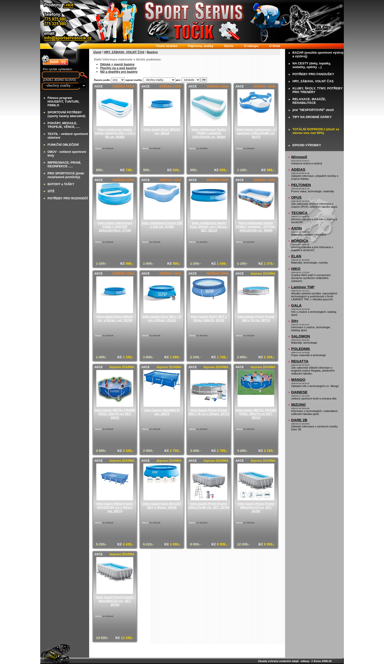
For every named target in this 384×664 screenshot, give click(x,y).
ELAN (296, 256)
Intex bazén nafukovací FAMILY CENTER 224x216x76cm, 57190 (115, 226)
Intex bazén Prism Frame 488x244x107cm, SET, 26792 (256, 507)
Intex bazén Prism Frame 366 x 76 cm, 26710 (256, 318)
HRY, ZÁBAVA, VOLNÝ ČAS (124, 52)
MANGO (298, 379)
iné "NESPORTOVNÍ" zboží (313, 110)
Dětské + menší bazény (117, 64)
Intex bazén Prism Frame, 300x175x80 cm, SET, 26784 (209, 505)
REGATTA (299, 361)
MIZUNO (298, 404)
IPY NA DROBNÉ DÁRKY (312, 117)
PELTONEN (301, 185)
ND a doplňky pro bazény (119, 71)
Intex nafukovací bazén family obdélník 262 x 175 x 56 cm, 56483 (115, 133)
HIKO (295, 268)
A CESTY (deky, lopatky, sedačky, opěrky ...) (311, 65)
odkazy (305, 661)
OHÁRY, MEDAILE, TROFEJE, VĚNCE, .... (64, 125)
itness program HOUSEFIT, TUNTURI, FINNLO (63, 101)
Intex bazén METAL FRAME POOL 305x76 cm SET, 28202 (115, 413)
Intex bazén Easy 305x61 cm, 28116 (162, 131)
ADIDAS (298, 169)
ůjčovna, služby (200, 46)
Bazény (152, 52)
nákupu (251, 46)
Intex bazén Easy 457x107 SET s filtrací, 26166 (162, 505)
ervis (228, 46)
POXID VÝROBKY (306, 145)
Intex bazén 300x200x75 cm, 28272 (162, 412)
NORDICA (299, 241)
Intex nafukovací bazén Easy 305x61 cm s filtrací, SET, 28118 (209, 226)
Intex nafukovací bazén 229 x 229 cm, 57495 (162, 225)
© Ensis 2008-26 (321, 661)
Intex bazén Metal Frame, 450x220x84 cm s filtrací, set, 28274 (114, 507)
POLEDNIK (300, 349)
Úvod (97, 52)
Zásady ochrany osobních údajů (278, 661)
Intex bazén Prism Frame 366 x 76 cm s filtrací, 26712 (208, 412)
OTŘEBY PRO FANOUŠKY (313, 74)
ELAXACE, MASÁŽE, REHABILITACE (309, 101)
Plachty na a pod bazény (118, 68)
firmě (274, 46)
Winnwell (299, 157)
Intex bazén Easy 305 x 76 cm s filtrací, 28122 (162, 318)
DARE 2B (299, 420)
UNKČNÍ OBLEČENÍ (63, 144)
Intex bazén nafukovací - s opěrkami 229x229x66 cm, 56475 (256, 133)
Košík (54, 61)
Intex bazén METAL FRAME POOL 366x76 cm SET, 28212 (256, 413)
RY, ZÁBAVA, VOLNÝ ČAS (313, 81)
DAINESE (299, 392)
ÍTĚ (51, 191)
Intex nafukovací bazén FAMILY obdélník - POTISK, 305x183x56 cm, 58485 (256, 226)
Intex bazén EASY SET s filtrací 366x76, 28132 (209, 318)
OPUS (296, 197)
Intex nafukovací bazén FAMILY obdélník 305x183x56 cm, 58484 (209, 133)
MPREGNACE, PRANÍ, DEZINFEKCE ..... (64, 164)
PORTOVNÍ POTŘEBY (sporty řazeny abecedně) (66, 114)
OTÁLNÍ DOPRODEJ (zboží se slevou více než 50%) (315, 131)
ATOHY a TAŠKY (61, 184)
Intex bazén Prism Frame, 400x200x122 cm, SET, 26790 (115, 600)
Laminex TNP (302, 287)
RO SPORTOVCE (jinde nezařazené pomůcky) (66, 175)
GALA (296, 305)
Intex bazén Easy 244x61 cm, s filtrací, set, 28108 (114, 318)
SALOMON (300, 336)
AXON (296, 228)
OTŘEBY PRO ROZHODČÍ (68, 198)
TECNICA (299, 213)
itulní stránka (166, 46)
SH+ (295, 321)
